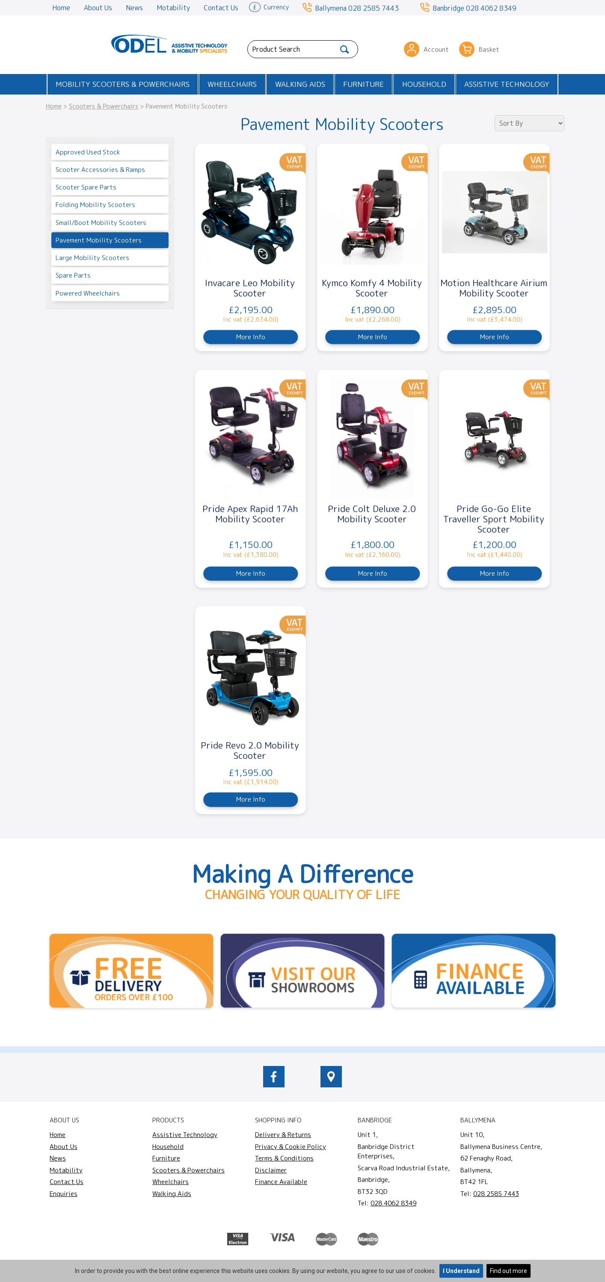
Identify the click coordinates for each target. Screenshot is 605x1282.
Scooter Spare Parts (86, 187)
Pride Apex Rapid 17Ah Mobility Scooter (250, 513)
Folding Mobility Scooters (95, 204)
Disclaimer (271, 1170)
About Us (98, 7)
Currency (269, 6)
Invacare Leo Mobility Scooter (250, 287)
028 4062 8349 (491, 8)
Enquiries (63, 1193)
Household (424, 84)
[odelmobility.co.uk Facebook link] (274, 1085)
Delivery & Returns (283, 1134)
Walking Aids (300, 84)
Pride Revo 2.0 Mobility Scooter (250, 750)
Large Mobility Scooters (92, 257)
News (134, 7)
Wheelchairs (232, 84)
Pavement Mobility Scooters (99, 240)
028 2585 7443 (373, 8)
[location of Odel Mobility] (331, 1085)
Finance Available (281, 1181)
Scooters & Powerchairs (103, 106)
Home (61, 7)
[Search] (344, 49)
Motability (173, 7)
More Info (250, 336)
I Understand (461, 1270)
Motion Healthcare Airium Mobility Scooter (493, 287)
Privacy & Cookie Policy (290, 1146)
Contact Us (221, 7)
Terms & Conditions (284, 1158)
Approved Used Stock (88, 152)
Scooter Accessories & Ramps (100, 169)
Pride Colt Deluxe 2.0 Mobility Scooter (372, 513)
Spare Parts (73, 275)
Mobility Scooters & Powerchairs (123, 84)
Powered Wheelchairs (88, 293)
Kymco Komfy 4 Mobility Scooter (372, 287)
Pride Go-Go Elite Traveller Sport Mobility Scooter (493, 519)
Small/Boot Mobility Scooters (101, 222)
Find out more (508, 1270)
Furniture (363, 84)
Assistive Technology (506, 84)
